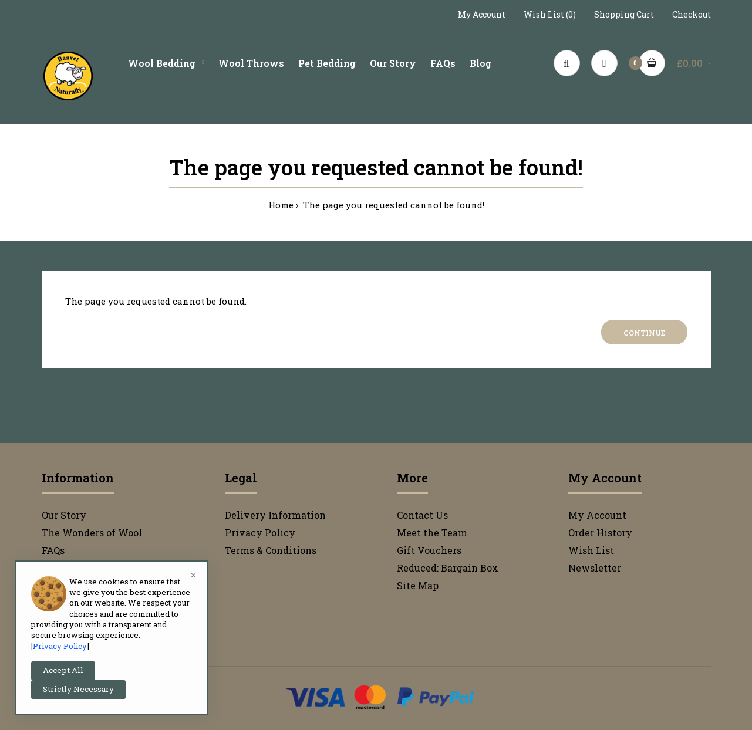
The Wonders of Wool (92, 532)
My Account (481, 14)
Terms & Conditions (270, 550)
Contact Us (422, 515)
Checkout (691, 14)
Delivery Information (275, 515)
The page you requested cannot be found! (392, 205)
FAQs (53, 550)
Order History (600, 532)
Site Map (418, 585)
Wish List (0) (550, 14)
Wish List (591, 550)
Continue (644, 332)
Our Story (64, 515)
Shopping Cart (624, 14)
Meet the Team (432, 532)
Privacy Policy (260, 532)
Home (281, 205)
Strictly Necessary (78, 689)
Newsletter (594, 568)
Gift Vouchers (429, 550)
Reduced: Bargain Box (447, 568)
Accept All (63, 670)
